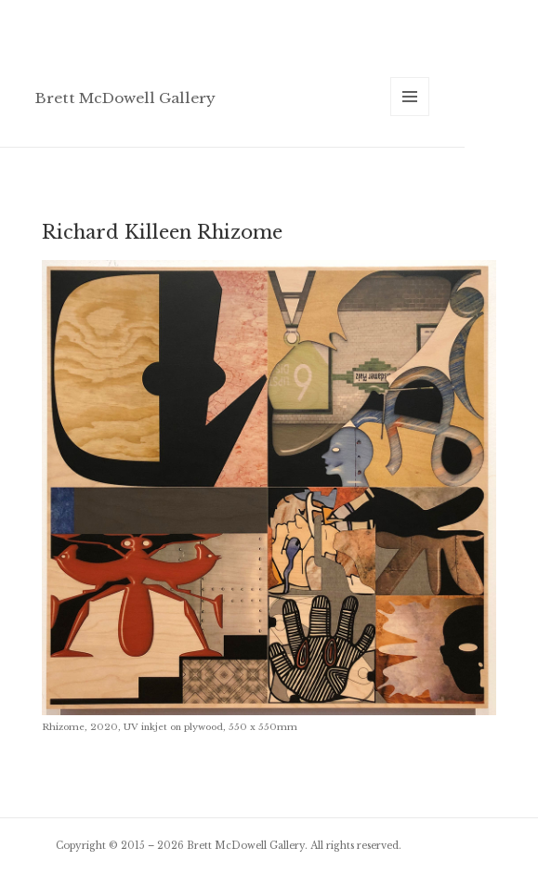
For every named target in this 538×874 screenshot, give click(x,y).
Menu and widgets (410, 115)
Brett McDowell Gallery (125, 98)
